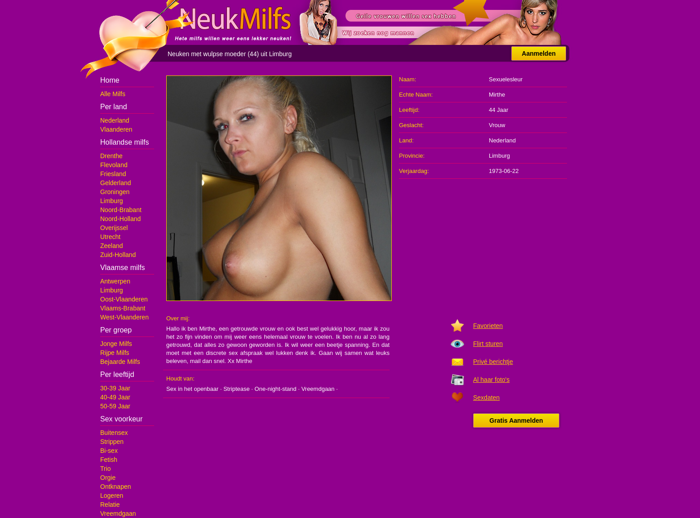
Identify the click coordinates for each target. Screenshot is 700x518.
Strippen (112, 441)
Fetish (108, 459)
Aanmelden (538, 53)
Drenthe (111, 155)
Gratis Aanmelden (516, 420)
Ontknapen (115, 486)
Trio (105, 468)
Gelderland (115, 182)
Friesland (113, 173)
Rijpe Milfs (114, 352)
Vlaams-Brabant (122, 308)
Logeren (111, 495)
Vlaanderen (116, 129)
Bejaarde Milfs (120, 361)
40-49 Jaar (115, 397)
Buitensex (114, 432)
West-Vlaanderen (124, 317)
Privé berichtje (493, 361)
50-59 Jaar (115, 406)
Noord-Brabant (121, 209)
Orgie (107, 477)
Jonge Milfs (116, 343)
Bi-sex (109, 450)
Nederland (114, 120)
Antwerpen (115, 281)
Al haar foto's (491, 379)
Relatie (110, 504)
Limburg (111, 200)
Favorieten (488, 325)
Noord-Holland (120, 218)
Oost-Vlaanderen (124, 299)
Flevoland (114, 164)
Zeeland (111, 245)
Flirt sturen (488, 343)
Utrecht (110, 236)
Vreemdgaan (118, 513)
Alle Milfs (112, 93)
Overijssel (114, 227)
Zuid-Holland (118, 254)
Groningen (114, 191)
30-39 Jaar (115, 388)
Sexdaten (486, 397)
